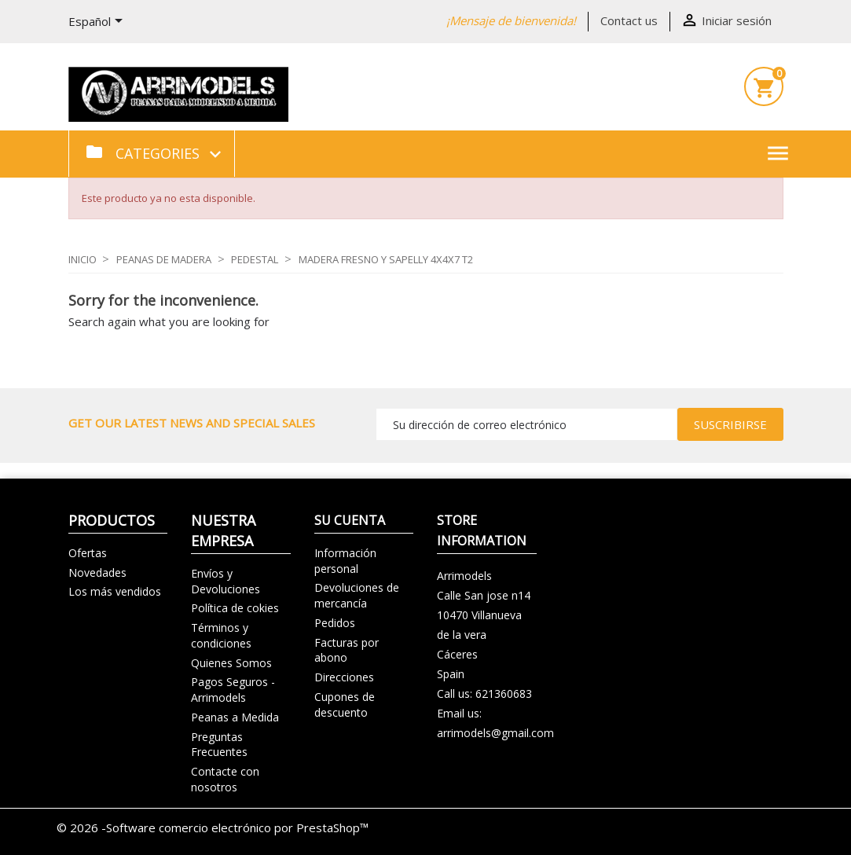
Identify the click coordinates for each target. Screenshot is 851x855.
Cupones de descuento (344, 704)
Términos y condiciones (221, 635)
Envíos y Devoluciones (225, 581)
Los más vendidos (114, 591)
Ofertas (87, 552)
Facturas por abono (346, 650)
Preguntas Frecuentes (219, 744)
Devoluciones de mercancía (356, 595)
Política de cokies (235, 607)
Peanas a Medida (235, 717)
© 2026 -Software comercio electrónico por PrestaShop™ (213, 827)
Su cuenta (349, 520)
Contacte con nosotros (225, 779)
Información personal (345, 560)
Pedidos (334, 622)
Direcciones (344, 677)
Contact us (629, 20)
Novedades (97, 572)
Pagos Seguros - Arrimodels (233, 689)
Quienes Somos (231, 662)
